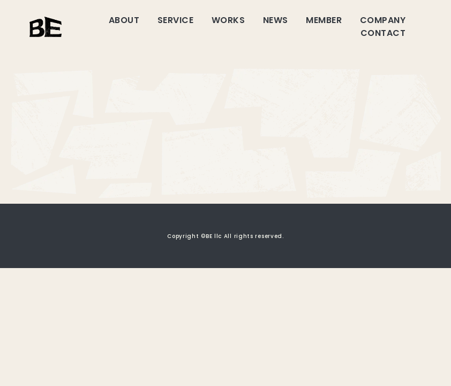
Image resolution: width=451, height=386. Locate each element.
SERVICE (175, 20)
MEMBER (324, 20)
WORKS (228, 20)
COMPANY (382, 20)
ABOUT (124, 20)
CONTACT (382, 33)
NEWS (275, 20)
